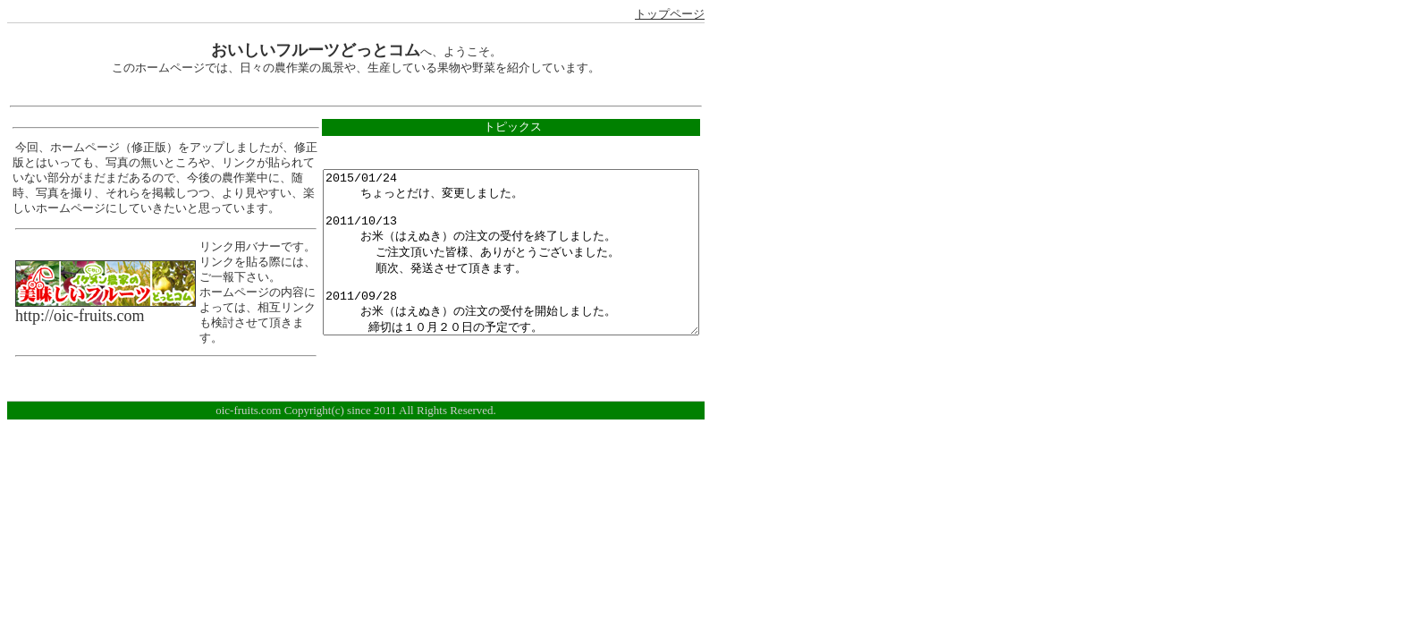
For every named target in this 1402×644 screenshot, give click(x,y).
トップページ (670, 14)
